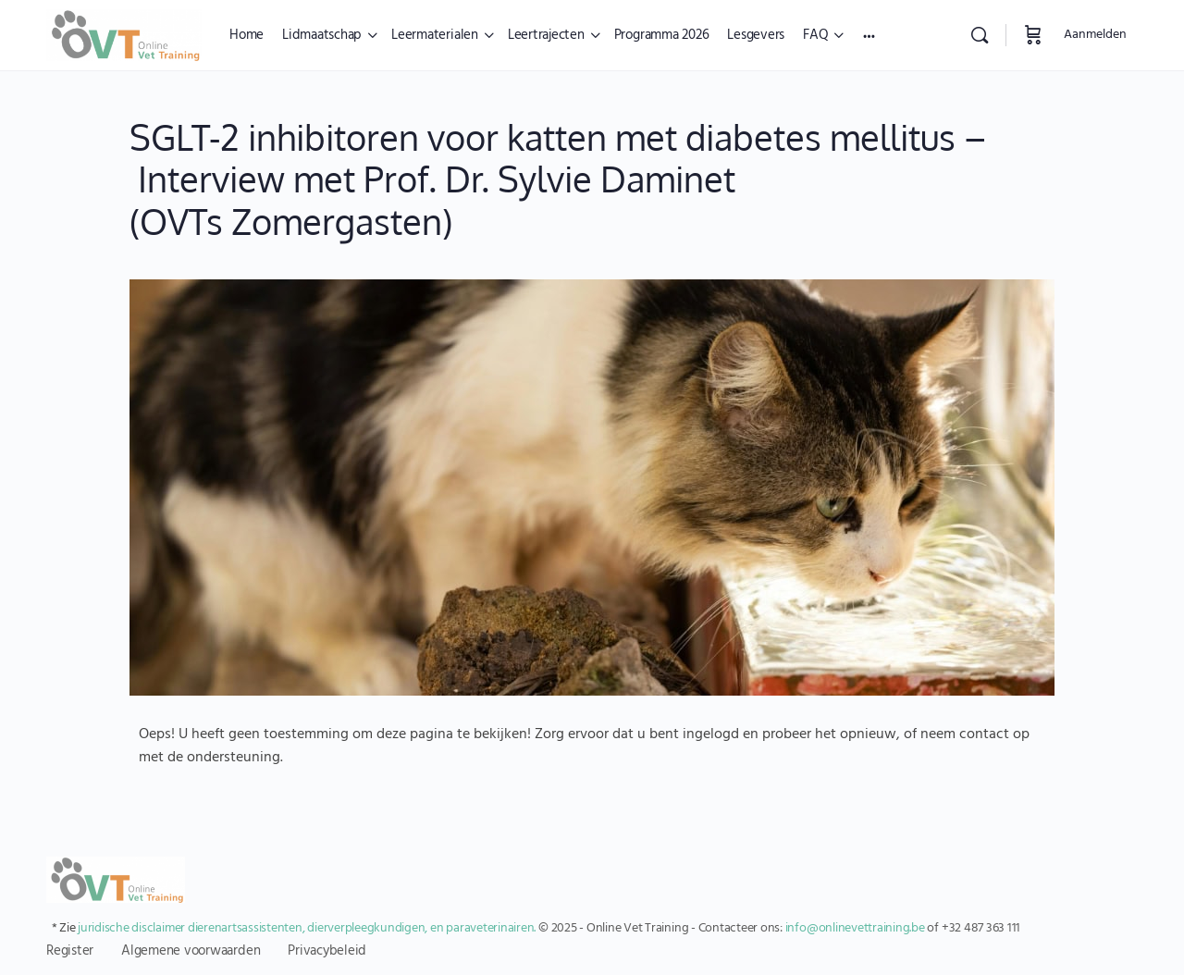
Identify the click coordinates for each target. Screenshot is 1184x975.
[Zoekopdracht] (979, 35)
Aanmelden (1095, 34)
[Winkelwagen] (1033, 35)
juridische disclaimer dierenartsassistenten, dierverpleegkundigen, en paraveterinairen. (307, 928)
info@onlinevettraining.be (855, 928)
